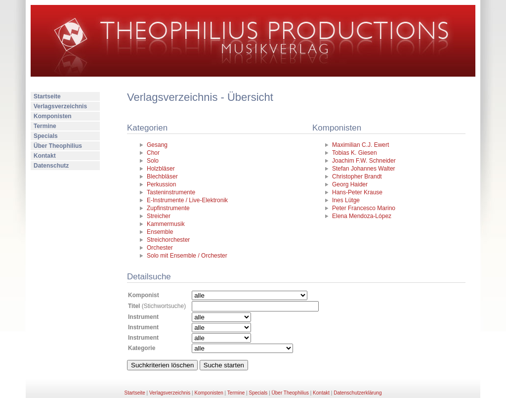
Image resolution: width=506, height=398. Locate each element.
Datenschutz (51, 165)
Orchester (160, 247)
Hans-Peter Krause (357, 192)
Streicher (158, 216)
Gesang (157, 144)
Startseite (47, 96)
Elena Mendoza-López (361, 216)
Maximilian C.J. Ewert (360, 144)
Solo (153, 160)
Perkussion (161, 184)
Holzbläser (161, 168)
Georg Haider (350, 184)
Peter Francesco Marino (363, 208)
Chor (153, 152)
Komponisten (53, 116)
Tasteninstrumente (171, 192)
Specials (46, 136)
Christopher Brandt (357, 176)
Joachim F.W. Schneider (364, 160)
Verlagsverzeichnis (60, 106)
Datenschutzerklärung (357, 393)
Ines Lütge (346, 200)
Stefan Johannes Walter (363, 168)
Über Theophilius (58, 145)
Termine (45, 126)
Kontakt (45, 155)
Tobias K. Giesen (354, 152)
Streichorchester (168, 239)
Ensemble (160, 231)
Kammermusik (166, 224)
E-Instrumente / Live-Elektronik (187, 200)
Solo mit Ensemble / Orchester (187, 255)
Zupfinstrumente (168, 208)
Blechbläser (162, 176)
